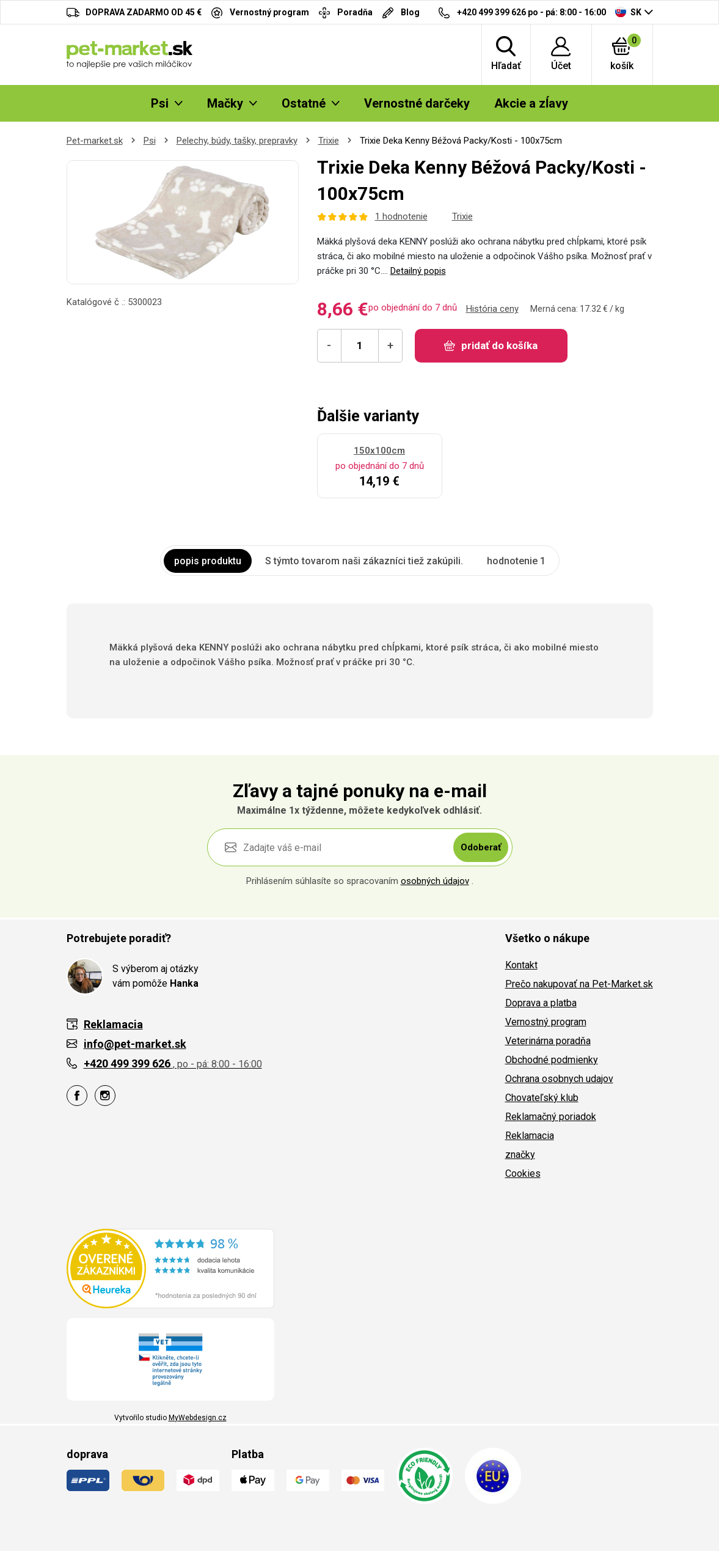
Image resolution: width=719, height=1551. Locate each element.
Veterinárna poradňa (548, 1041)
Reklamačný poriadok (550, 1116)
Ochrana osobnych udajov (559, 1079)
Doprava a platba (541, 1003)
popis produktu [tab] (207, 561)
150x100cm (379, 450)
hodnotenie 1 (516, 561)
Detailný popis (418, 270)
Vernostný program (545, 1022)
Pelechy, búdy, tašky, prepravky (237, 140)
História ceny (492, 308)
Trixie (328, 140)
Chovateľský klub (541, 1097)
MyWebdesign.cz (198, 1417)
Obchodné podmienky (551, 1060)
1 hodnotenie (401, 216)
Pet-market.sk (95, 140)
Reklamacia (529, 1135)
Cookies (523, 1173)
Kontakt (521, 965)
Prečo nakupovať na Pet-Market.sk (579, 984)
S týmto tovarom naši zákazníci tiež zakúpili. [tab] (364, 561)
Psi (150, 140)
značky (520, 1154)
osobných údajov (435, 880)
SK (628, 11)
